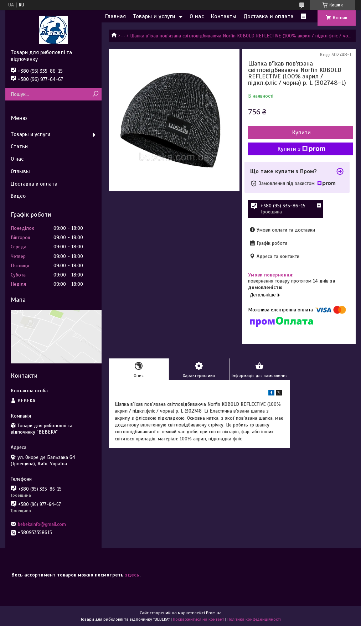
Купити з (301, 148)
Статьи (19, 146)
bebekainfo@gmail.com (42, 524)
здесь (132, 575)
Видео (18, 196)
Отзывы (20, 171)
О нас (197, 16)
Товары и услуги (154, 16)
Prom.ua (214, 612)
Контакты (223, 16)
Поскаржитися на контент (198, 619)
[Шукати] (95, 94)
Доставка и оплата (268, 16)
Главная (115, 16)
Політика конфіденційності (254, 619)
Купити (301, 132)
